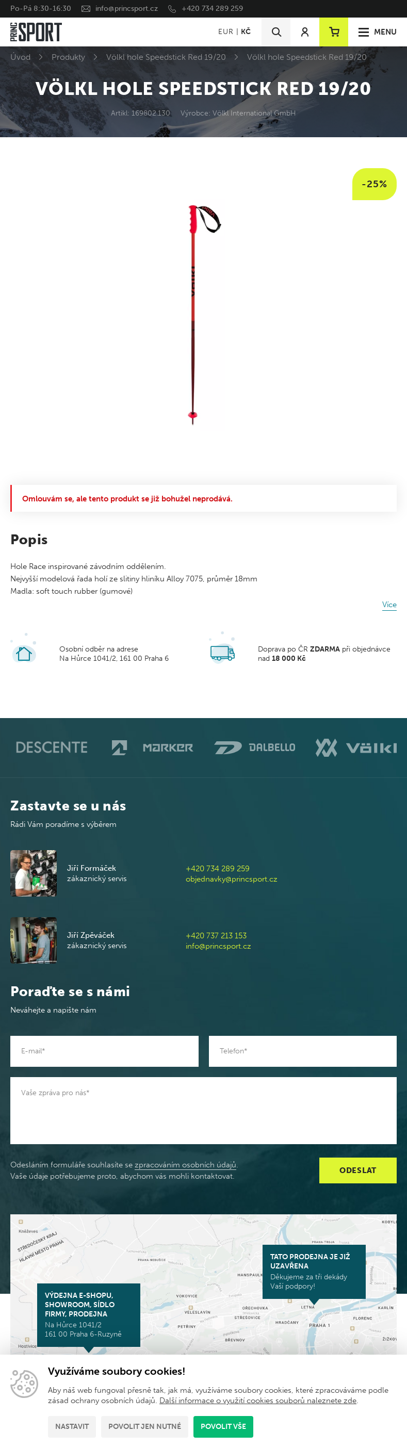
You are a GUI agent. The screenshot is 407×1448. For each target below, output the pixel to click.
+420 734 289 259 (212, 8)
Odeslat (358, 1170)
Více (389, 604)
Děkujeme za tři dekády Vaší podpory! (314, 1271)
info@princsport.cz (126, 8)
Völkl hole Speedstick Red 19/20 (166, 57)
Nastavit (72, 1426)
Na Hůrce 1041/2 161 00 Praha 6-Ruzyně (89, 1315)
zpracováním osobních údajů (185, 1164)
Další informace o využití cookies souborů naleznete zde (257, 1400)
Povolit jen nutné (144, 1426)
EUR (225, 31)
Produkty (68, 57)
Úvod (20, 57)
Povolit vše (223, 1426)
